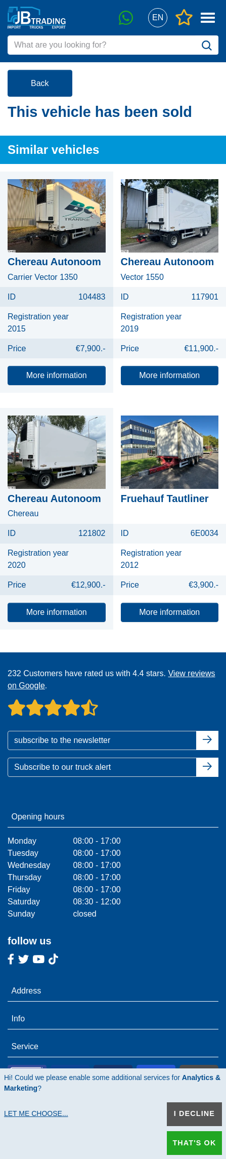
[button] (157, 18)
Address (26, 990)
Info (18, 1018)
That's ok (194, 1143)
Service (25, 1046)
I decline (194, 1113)
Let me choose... (36, 1113)
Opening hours (38, 816)
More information (56, 375)
